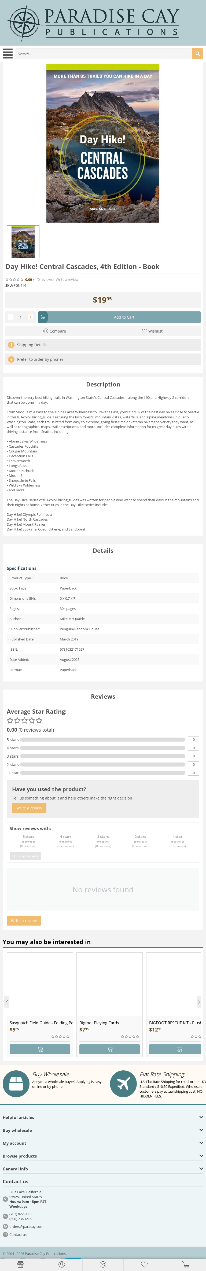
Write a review (67, 279)
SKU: (9, 285)
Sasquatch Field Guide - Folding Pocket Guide (41, 1022)
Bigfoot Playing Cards (99, 1022)
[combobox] (109, 53)
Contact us (18, 1234)
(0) (45, 279)
